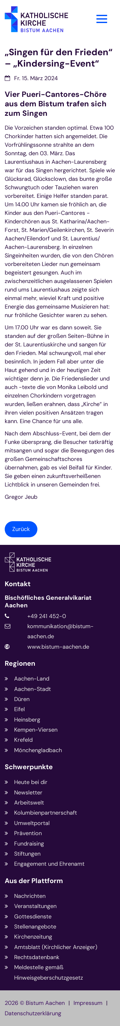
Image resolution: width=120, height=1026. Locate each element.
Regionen (20, 663)
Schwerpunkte (29, 767)
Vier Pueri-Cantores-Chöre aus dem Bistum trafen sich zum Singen (55, 104)
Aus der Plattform (34, 881)
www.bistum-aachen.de (58, 647)
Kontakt (17, 584)
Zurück (21, 529)
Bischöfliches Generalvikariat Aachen (48, 601)
